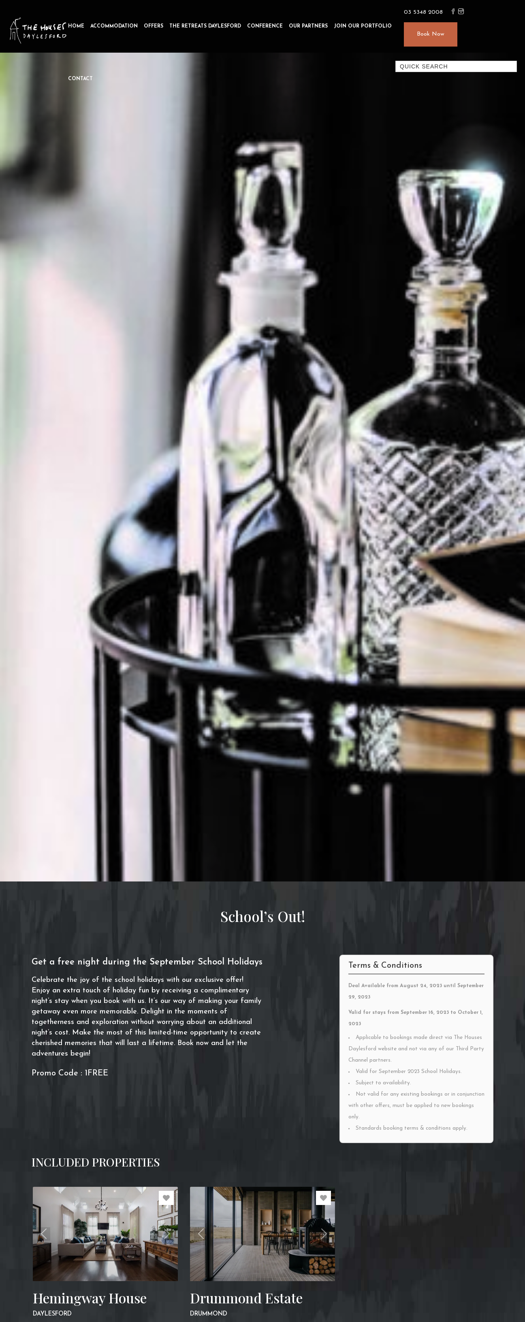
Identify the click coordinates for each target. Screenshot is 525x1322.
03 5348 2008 (423, 12)
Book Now (430, 34)
